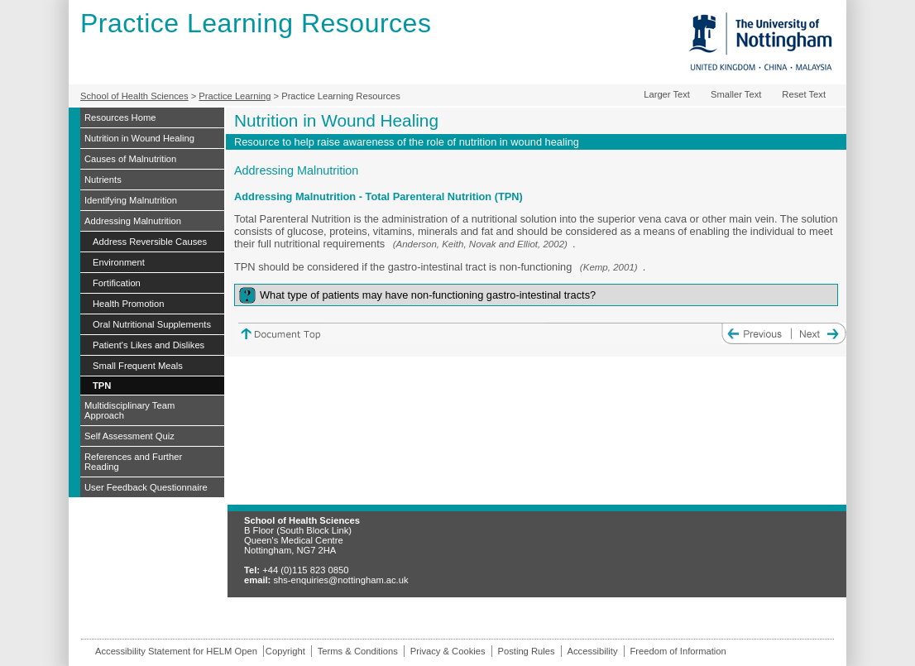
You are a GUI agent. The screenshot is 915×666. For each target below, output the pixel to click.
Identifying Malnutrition (130, 200)
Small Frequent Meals (138, 366)
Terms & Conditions (358, 651)
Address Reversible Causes (150, 242)
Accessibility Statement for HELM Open (176, 651)
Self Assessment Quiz (129, 436)
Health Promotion (128, 304)
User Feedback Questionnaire (146, 487)
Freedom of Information (678, 651)
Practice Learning (235, 96)
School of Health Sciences (134, 96)
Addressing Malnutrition (132, 221)
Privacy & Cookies (448, 651)
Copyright (285, 651)
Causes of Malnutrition (130, 159)
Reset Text (804, 94)
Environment (119, 262)
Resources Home (120, 117)
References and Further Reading (133, 462)
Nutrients (103, 179)
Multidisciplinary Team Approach (129, 410)
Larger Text (667, 94)
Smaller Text (736, 94)
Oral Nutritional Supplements (152, 324)
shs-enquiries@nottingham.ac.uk (340, 580)
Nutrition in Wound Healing (139, 138)
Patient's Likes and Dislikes (148, 345)
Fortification (117, 283)
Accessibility (593, 651)
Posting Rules (526, 651)
